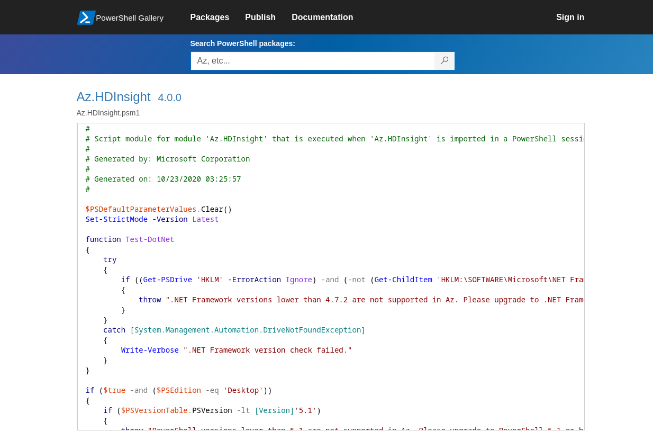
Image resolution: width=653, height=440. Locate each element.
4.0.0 (169, 97)
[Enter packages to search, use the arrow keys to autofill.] (313, 60)
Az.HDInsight (114, 96)
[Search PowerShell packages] (444, 60)
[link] (218, 17)
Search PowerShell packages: (243, 43)
